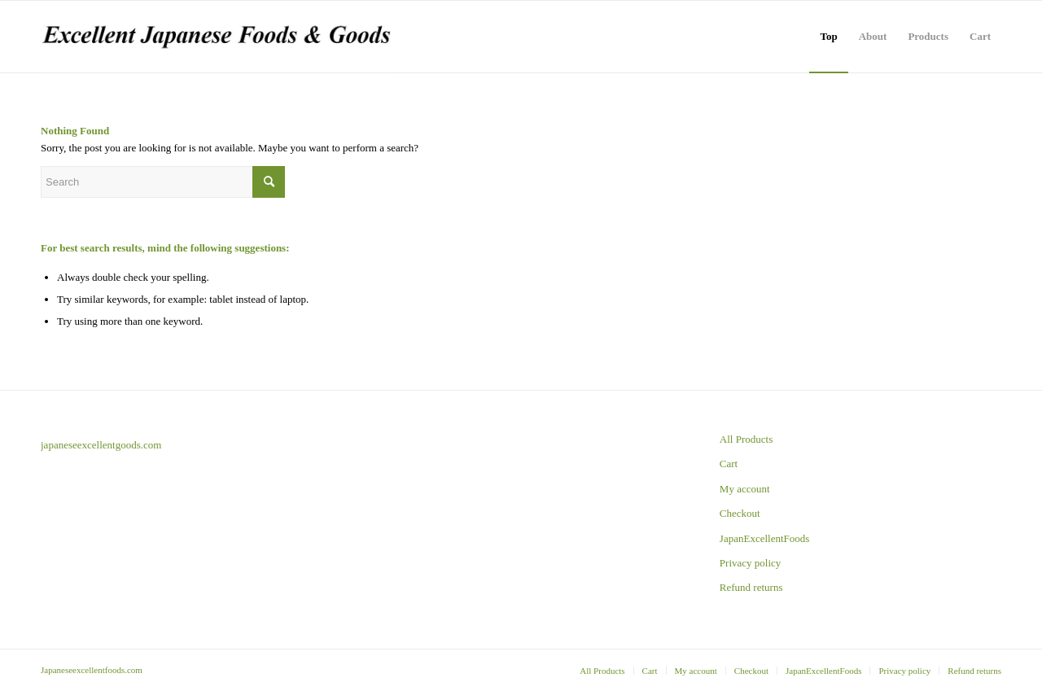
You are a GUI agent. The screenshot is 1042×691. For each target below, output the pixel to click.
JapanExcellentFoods (764, 538)
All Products (746, 439)
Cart (729, 463)
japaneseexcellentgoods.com (101, 445)
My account (745, 489)
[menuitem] (828, 36)
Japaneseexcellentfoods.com (91, 670)
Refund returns (751, 587)
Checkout (740, 513)
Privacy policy (750, 563)
